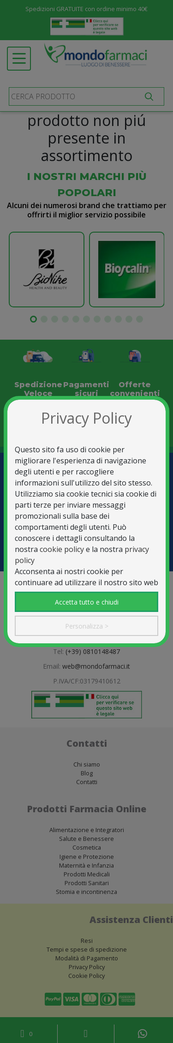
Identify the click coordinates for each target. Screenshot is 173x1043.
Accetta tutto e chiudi (87, 602)
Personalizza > (86, 626)
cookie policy (62, 549)
